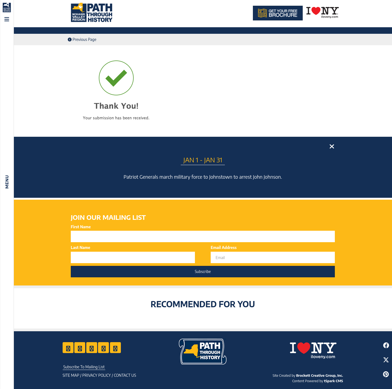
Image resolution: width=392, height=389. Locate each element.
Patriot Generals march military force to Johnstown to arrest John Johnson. (203, 177)
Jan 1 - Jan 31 (202, 160)
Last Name (80, 247)
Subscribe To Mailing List (84, 366)
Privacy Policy (96, 375)
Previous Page (82, 39)
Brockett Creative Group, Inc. (319, 375)
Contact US (125, 375)
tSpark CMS (333, 381)
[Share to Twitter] (386, 359)
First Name (81, 226)
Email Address (224, 247)
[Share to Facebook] (386, 345)
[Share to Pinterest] (386, 374)
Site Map (71, 375)
